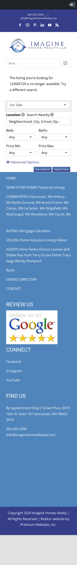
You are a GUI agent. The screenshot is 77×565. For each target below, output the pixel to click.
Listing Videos (56, 240)
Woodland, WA (42, 214)
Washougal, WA (18, 214)
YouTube (13, 380)
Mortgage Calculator (35, 231)
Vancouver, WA (41, 196)
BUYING (12, 231)
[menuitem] (72, 4)
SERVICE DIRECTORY (21, 279)
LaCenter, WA (34, 208)
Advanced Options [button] (23, 162)
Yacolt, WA (63, 214)
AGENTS (12, 249)
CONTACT (13, 288)
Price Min (13, 146)
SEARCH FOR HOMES (22, 187)
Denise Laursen (51, 249)
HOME (11, 178)
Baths (43, 130)
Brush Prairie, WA (55, 202)
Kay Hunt (24, 255)
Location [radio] (15, 115)
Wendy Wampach (28, 261)
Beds (10, 130)
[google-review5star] (31, 312)
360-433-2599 (35, 14)
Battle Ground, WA (26, 202)
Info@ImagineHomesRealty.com (38, 18)
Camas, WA (14, 208)
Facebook (13, 361)
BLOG (10, 270)
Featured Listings (52, 187)
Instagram (14, 371)
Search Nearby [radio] (40, 115)
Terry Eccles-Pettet (46, 255)
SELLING (12, 240)
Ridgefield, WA (57, 208)
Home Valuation (32, 240)
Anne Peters (29, 249)
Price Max (46, 146)
